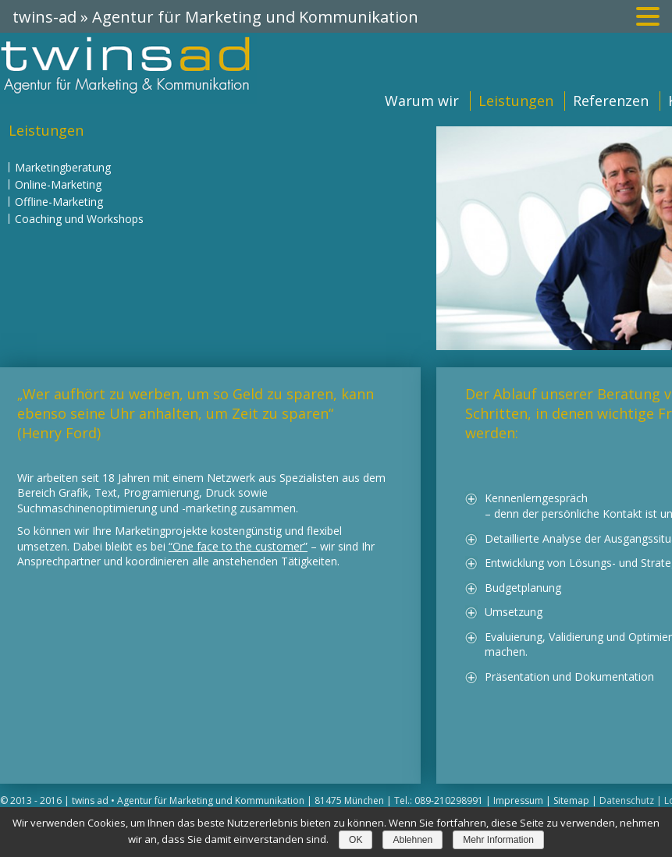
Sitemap (571, 800)
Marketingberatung (63, 167)
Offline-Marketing (59, 202)
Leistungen (515, 100)
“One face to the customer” (238, 546)
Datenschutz (626, 800)
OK (355, 839)
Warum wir (422, 100)
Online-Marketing (58, 184)
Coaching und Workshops (79, 219)
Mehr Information (498, 839)
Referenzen (611, 100)
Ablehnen (412, 839)
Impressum (518, 800)
